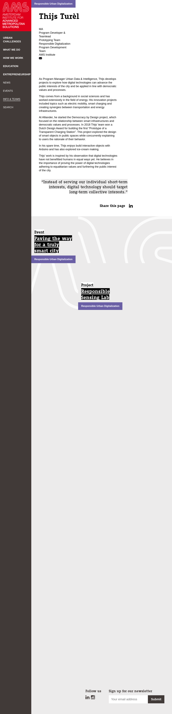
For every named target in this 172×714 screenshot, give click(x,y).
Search (8, 107)
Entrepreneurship (17, 74)
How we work (13, 58)
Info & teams (11, 99)
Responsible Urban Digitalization (53, 3)
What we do (11, 49)
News (6, 82)
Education (10, 66)
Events (8, 91)
